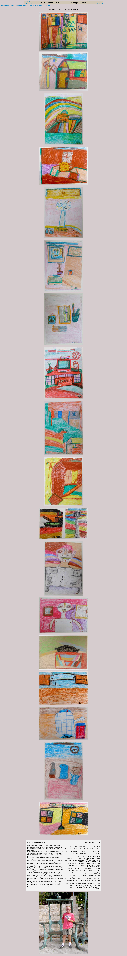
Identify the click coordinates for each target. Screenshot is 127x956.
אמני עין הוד (99, 3)
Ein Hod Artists (30, 3)
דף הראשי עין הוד (98, 2)
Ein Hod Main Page (30, 2)
